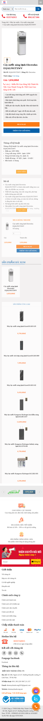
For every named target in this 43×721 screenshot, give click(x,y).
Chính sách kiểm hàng (9, 616)
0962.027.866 (33, 17)
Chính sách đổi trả (8, 612)
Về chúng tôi (6, 574)
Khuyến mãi (6, 586)
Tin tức (4, 590)
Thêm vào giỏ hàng (21, 131)
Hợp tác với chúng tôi (9, 578)
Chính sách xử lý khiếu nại (10, 604)
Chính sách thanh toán (9, 600)
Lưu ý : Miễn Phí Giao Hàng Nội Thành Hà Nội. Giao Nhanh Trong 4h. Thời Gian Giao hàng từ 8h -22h (20, 87)
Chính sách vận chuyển (9, 608)
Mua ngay (21, 124)
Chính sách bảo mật (8, 620)
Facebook (5, 662)
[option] (21, 43)
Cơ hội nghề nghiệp (8, 582)
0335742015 (12, 17)
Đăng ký (36, 562)
